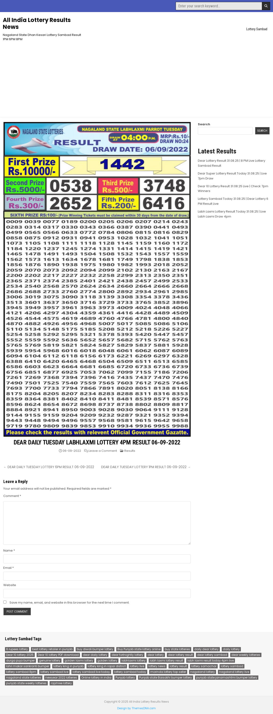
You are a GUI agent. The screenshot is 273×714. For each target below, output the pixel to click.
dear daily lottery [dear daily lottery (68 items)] (95, 655)
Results (129, 450)
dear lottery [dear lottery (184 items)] (155, 655)
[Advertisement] (136, 77)
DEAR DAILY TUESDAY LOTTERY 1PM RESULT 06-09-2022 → (146, 467)
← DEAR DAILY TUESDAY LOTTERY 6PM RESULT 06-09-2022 (48, 467)
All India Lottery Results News (37, 23)
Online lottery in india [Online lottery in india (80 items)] (96, 677)
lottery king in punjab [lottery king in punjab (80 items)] (68, 666)
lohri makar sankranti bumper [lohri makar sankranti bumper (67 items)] (27, 666)
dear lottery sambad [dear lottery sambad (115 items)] (212, 655)
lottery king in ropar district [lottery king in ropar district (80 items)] (107, 666)
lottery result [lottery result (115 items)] (178, 666)
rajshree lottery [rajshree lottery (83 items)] (61, 683)
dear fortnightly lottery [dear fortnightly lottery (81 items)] (127, 655)
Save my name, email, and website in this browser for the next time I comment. (69, 602)
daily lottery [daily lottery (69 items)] (231, 649)
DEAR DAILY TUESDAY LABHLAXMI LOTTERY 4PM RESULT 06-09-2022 (97, 442)
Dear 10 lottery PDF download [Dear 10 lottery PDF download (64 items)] (58, 655)
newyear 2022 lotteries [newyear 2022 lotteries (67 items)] (61, 677)
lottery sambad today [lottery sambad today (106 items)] (130, 672)
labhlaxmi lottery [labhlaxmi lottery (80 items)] (133, 660)
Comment (12, 496)
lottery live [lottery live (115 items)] (137, 666)
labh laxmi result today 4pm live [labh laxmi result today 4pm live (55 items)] (210, 660)
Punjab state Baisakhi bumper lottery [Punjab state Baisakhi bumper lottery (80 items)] (165, 677)
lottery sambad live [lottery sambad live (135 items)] (54, 672)
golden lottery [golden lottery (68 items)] (107, 660)
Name (9, 550)
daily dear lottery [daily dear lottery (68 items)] (206, 649)
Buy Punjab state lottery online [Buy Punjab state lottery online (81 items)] (138, 649)
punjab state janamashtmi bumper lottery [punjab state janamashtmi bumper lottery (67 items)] (226, 677)
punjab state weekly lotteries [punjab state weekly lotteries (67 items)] (26, 683)
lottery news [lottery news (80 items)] (156, 666)
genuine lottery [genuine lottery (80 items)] (49, 660)
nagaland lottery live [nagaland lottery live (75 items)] (234, 672)
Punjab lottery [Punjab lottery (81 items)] (125, 677)
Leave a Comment (103, 450)
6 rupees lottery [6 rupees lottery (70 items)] (17, 649)
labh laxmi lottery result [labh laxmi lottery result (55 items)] (166, 660)
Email (8, 568)
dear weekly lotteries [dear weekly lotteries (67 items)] (245, 655)
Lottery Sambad (256, 29)
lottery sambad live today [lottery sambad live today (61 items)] (91, 672)
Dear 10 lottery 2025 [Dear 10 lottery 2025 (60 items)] (20, 655)
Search (204, 124)
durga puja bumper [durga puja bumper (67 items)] (20, 660)
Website (9, 585)
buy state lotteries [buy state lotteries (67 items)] (177, 649)
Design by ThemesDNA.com (136, 708)
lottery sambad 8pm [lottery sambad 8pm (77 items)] (21, 672)
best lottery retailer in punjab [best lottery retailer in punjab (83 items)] (52, 649)
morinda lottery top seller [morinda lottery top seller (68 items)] (168, 672)
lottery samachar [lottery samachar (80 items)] (204, 666)
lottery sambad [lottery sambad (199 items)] (232, 666)
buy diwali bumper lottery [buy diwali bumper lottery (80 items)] (95, 649)
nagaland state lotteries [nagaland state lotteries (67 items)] (23, 677)
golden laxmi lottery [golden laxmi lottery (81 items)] (79, 660)
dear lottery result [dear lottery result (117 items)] (180, 655)
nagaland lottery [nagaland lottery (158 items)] (202, 672)
